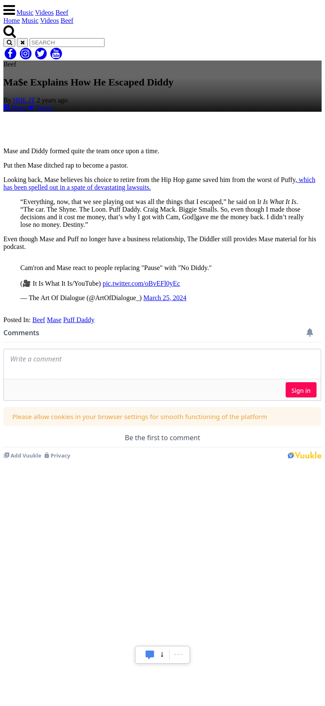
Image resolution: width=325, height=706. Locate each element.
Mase (54, 319)
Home (11, 20)
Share (14, 107)
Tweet (40, 107)
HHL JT (24, 100)
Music (25, 12)
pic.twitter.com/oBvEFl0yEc (141, 283)
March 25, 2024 (165, 297)
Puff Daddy (78, 319)
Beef (61, 12)
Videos (44, 12)
